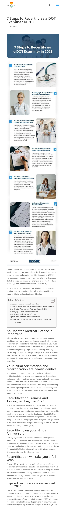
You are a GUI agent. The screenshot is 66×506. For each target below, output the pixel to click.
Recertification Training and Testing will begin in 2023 (28, 309)
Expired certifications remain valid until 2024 (25, 317)
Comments (17, 322)
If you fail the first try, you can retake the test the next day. (31, 319)
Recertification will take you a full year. (23, 314)
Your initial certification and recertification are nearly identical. (32, 306)
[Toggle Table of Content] (51, 301)
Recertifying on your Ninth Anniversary (24, 312)
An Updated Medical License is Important (24, 304)
